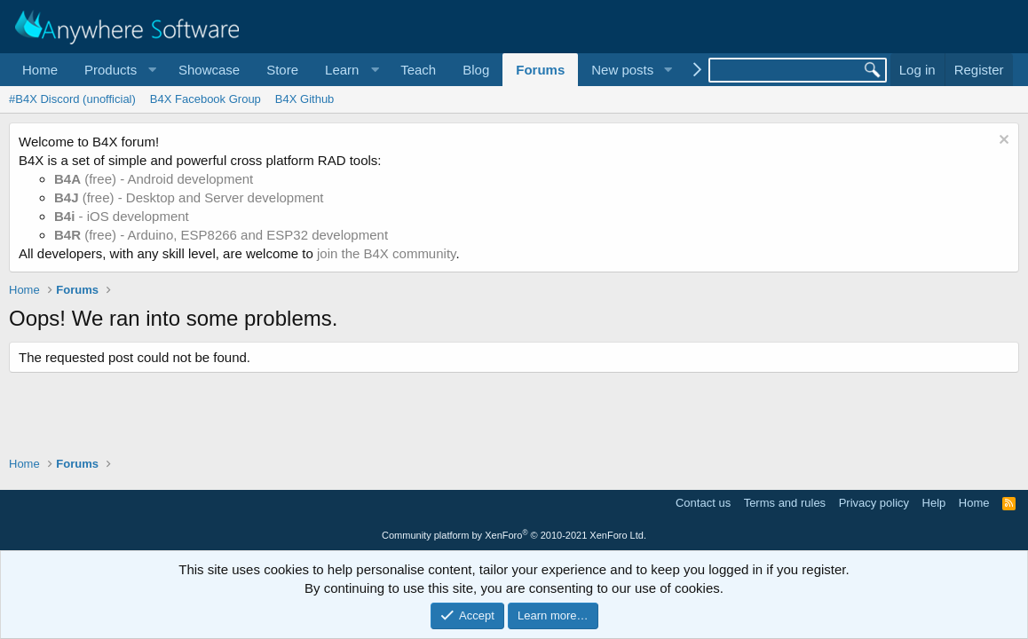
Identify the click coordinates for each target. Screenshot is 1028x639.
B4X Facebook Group (205, 99)
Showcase (209, 69)
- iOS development (121, 216)
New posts (622, 69)
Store (282, 69)
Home (40, 69)
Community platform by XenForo (514, 535)
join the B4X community (386, 253)
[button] (118, 69)
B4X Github (305, 99)
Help (934, 502)
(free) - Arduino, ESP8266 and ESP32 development (221, 234)
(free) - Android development (153, 178)
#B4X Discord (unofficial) (72, 99)
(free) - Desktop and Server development (189, 197)
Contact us (703, 502)
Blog (476, 69)
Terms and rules (785, 502)
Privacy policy (874, 502)
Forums (540, 69)
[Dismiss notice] (1001, 141)
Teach (418, 69)
